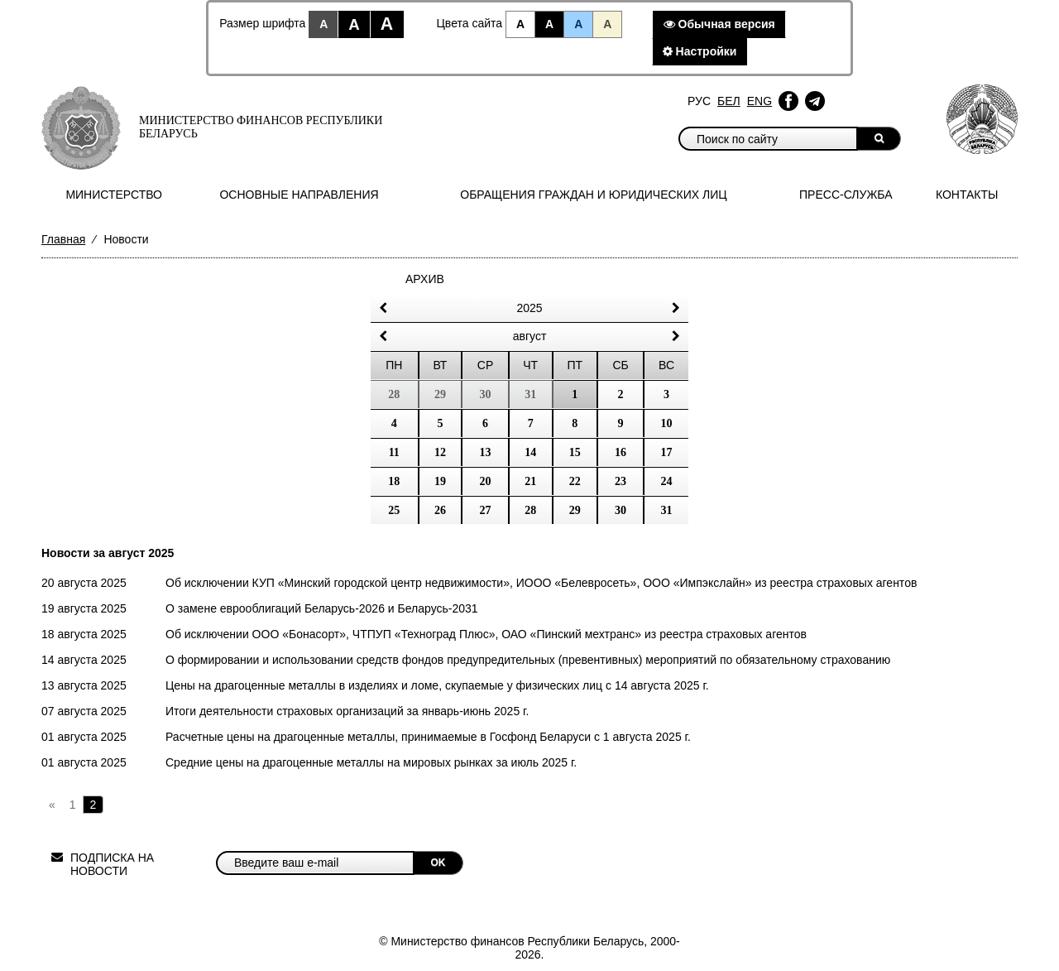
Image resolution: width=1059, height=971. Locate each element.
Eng (759, 101)
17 (667, 452)
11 (394, 452)
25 (394, 510)
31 (667, 510)
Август (530, 336)
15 (575, 452)
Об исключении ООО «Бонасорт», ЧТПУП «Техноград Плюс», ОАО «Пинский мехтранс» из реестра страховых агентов (486, 634)
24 (667, 481)
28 (530, 510)
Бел (728, 101)
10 (667, 423)
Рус (699, 101)
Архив (424, 279)
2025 (529, 308)
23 (620, 481)
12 (440, 452)
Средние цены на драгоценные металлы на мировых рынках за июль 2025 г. (371, 762)
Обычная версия (719, 24)
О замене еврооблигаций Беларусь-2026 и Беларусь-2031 (321, 608)
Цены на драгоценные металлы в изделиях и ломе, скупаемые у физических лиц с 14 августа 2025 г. (437, 685)
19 (440, 481)
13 (485, 452)
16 (620, 452)
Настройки (700, 51)
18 (394, 481)
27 (485, 510)
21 (530, 481)
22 (575, 481)
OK (438, 862)
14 (530, 452)
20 (485, 481)
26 (440, 510)
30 (620, 510)
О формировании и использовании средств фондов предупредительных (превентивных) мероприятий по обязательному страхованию (527, 659)
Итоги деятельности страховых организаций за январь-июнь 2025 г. (347, 711)
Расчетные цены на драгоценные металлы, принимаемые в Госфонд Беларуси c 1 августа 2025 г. (428, 736)
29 (575, 510)
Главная (63, 239)
